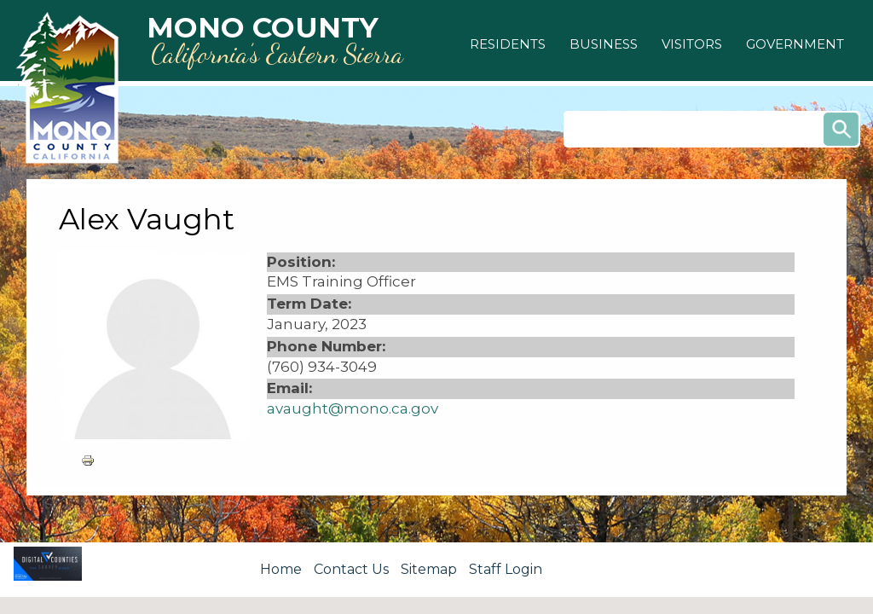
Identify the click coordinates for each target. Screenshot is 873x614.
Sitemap (429, 569)
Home (281, 569)
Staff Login (505, 569)
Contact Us (351, 569)
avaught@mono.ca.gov (352, 408)
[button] (508, 44)
